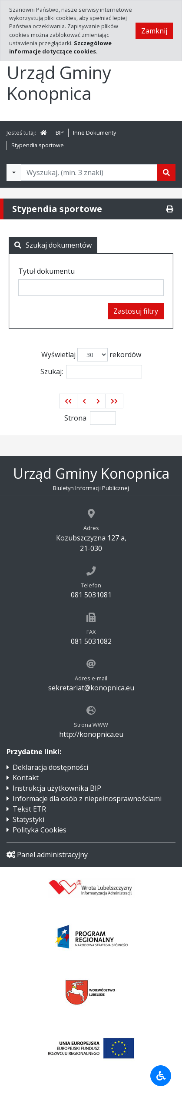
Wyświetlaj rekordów (91, 354)
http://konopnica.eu (91, 734)
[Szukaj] (166, 172)
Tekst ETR (29, 809)
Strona (75, 418)
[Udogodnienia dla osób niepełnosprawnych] (160, 1075)
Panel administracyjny (47, 854)
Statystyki (28, 819)
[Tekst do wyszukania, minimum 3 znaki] (89, 172)
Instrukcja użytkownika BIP (57, 788)
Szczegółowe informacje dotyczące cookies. (60, 47)
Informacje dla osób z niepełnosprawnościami (87, 798)
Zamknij (154, 31)
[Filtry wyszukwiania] (14, 172)
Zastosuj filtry (135, 311)
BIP (60, 132)
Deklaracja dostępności (50, 767)
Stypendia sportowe (37, 145)
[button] (68, 401)
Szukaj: (91, 371)
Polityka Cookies (39, 830)
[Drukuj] (169, 209)
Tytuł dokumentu (46, 271)
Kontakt (26, 777)
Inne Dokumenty (94, 132)
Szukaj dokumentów (53, 245)
